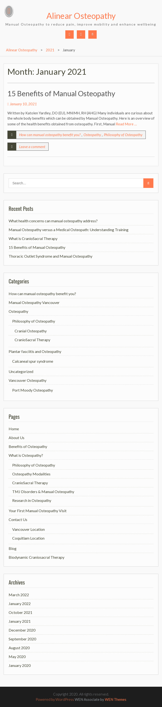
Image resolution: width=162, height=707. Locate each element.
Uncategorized (21, 371)
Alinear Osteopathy (81, 16)
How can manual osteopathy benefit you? (50, 135)
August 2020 (19, 647)
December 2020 (22, 630)
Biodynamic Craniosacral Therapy (36, 557)
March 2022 (19, 594)
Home (14, 428)
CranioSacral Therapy (32, 339)
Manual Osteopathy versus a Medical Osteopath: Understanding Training (68, 229)
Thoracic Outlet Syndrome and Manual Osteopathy (50, 256)
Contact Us (18, 519)
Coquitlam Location (28, 538)
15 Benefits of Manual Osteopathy (61, 93)
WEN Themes (115, 699)
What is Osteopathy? (26, 455)
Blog (13, 548)
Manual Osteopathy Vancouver (34, 302)
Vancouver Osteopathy (27, 380)
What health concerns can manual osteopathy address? (53, 220)
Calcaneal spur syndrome (32, 361)
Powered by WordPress (55, 699)
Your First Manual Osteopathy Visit (38, 510)
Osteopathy (92, 135)
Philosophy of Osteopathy (123, 135)
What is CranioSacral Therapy (33, 238)
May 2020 (17, 656)
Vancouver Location (28, 529)
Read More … (126, 124)
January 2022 (20, 603)
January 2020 (20, 665)
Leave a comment (32, 146)
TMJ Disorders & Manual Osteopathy (43, 491)
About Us (16, 437)
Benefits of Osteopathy (28, 446)
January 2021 (20, 621)
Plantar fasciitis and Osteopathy (35, 351)
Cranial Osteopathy (31, 331)
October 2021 (20, 612)
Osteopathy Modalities (31, 474)
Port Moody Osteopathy (32, 390)
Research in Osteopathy (31, 500)
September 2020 (22, 639)
